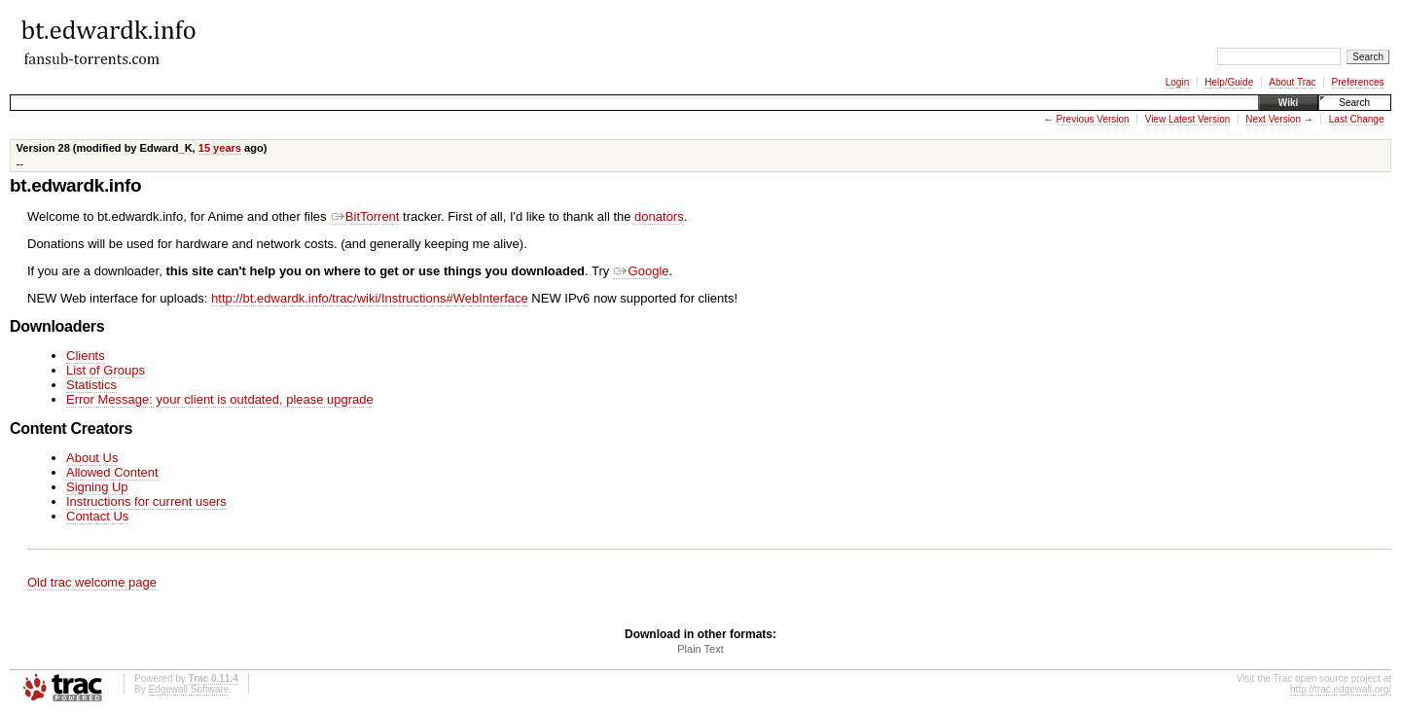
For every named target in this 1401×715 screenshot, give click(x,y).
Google (641, 271)
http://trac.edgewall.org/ (1340, 689)
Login (1177, 82)
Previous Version (1093, 119)
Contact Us (97, 516)
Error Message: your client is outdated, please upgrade (220, 399)
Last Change (1356, 119)
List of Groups (105, 370)
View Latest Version (1188, 119)
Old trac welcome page (92, 582)
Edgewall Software (188, 689)
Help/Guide (1228, 82)
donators (659, 216)
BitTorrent (364, 216)
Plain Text (700, 649)
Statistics (91, 384)
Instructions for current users (146, 501)
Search (1354, 102)
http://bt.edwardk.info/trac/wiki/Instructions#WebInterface (369, 298)
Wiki (1288, 102)
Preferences (1358, 82)
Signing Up (97, 487)
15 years (219, 148)
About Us (92, 457)
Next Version (1273, 119)
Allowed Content (112, 472)
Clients (85, 355)
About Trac (1292, 82)
